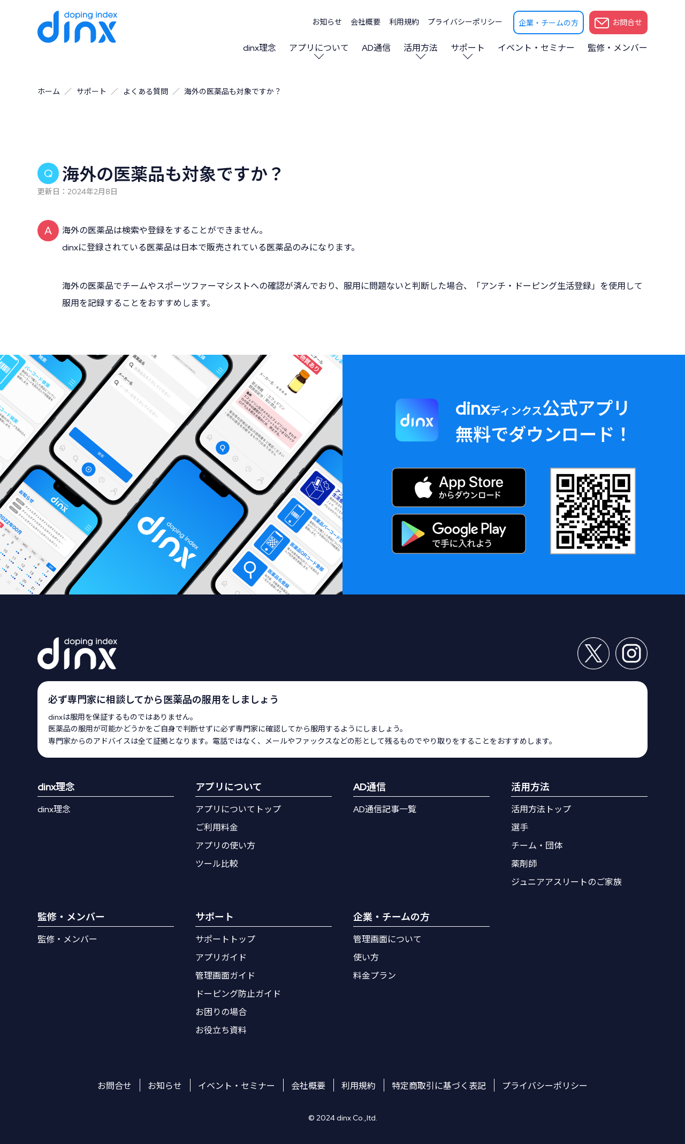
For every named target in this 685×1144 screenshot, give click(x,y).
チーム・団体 (536, 845)
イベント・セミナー (536, 48)
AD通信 (376, 48)
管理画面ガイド (225, 975)
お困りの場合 (221, 1012)
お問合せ (618, 23)
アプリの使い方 (225, 845)
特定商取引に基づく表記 (439, 1086)
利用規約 (404, 22)
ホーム (48, 91)
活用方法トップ (541, 809)
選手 (519, 827)
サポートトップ (225, 939)
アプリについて (319, 48)
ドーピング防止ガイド (238, 994)
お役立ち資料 (221, 1030)
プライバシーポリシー (465, 22)
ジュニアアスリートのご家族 (566, 882)
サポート (468, 48)
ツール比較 (216, 864)
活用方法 (421, 48)
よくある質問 (145, 91)
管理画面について (387, 939)
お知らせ (327, 22)
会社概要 (365, 22)
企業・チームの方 (549, 23)
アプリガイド (221, 957)
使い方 (366, 957)
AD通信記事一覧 (384, 809)
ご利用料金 (216, 827)
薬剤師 (524, 864)
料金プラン (374, 975)
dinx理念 (259, 48)
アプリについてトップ (238, 809)
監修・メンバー (618, 48)
